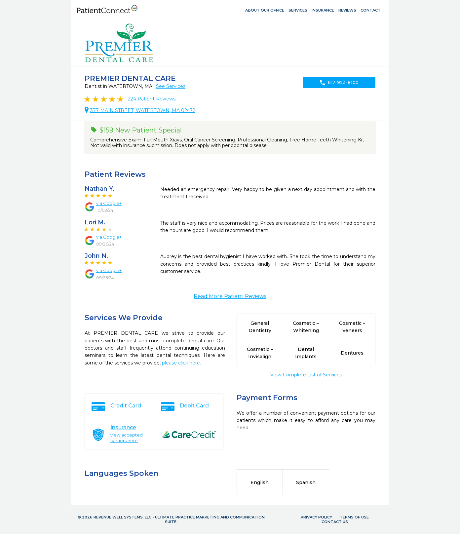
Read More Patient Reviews (230, 296)
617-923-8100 (339, 82)
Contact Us (335, 521)
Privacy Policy (316, 517)
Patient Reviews (151, 99)
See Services (170, 86)
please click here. (181, 363)
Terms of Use (354, 517)
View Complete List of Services (306, 375)
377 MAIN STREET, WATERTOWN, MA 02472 (142, 110)
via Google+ (109, 203)
